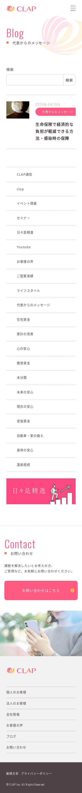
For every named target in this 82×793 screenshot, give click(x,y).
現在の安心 (25, 406)
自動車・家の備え (30, 435)
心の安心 (23, 348)
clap (20, 189)
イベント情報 (27, 203)
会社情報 (13, 714)
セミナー (23, 218)
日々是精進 (25, 232)
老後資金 (23, 421)
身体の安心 (25, 450)
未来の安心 (25, 392)
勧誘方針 (12, 773)
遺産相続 (23, 464)
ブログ (11, 736)
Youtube (24, 247)
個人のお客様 (16, 692)
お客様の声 (25, 261)
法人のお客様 (16, 703)
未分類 (22, 377)
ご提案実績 (25, 276)
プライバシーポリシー (36, 773)
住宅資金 (23, 319)
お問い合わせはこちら (41, 590)
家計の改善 (25, 334)
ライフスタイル (28, 290)
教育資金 (23, 363)
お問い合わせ (16, 747)
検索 (10, 69)
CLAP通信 (24, 174)
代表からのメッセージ (33, 305)
